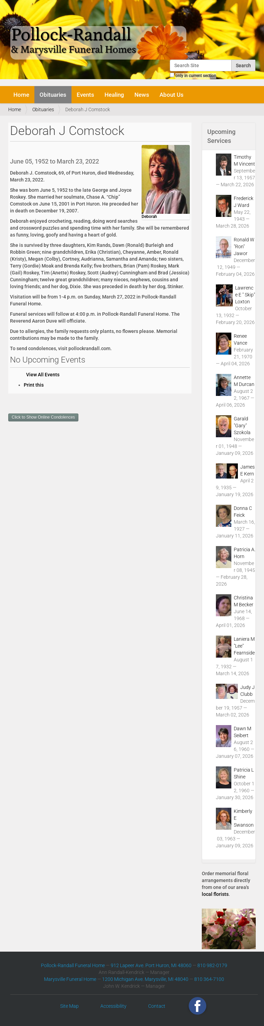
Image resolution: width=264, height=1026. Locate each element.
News (141, 94)
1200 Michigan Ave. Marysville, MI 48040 (145, 979)
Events (85, 94)
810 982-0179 (212, 965)
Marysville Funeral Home (70, 979)
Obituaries (53, 94)
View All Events (42, 374)
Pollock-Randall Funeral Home (73, 965)
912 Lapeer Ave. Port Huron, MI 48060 (151, 965)
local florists (215, 894)
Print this (34, 385)
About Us (172, 94)
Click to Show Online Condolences (43, 417)
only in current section (195, 75)
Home (21, 94)
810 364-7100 (209, 979)
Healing (114, 94)
